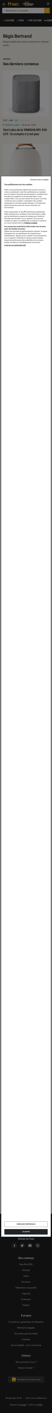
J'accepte (26, 1232)
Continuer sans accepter (39, 180)
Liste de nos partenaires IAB (15, 245)
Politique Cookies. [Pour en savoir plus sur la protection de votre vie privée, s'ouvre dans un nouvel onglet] (30, 223)
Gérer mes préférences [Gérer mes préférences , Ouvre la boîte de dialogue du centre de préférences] (26, 1224)
